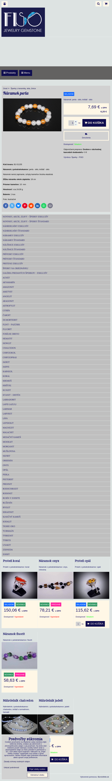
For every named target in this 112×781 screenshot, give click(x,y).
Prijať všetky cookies (37, 769)
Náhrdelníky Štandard (16, 230)
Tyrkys (7, 540)
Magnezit (8, 427)
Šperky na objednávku (15, 268)
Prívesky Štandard (13, 259)
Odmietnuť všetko (37, 775)
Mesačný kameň (12, 437)
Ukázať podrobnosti (11, 768)
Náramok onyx (49, 561)
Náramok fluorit (14, 634)
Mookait (8, 442)
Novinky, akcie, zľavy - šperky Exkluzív (25, 216)
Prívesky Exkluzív (13, 254)
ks (80, 624)
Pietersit (8, 479)
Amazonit (8, 287)
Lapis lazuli (9, 404)
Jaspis (6, 366)
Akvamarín (9, 282)
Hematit (7, 338)
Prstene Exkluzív (13, 263)
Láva (5, 418)
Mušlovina (9, 451)
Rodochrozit (10, 488)
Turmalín (8, 531)
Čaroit (6, 315)
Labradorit (9, 399)
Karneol (8, 371)
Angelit (7, 296)
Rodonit (7, 493)
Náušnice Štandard (14, 249)
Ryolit (6, 507)
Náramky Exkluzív (13, 235)
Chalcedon (9, 348)
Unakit (7, 545)
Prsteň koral (11, 561)
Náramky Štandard (14, 240)
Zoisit (6, 554)
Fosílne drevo (11, 334)
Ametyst (7, 291)
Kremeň (7, 380)
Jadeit (6, 362)
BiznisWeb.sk (103, 777)
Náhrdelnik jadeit (51, 700)
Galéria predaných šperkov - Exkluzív (25, 273)
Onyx (6, 465)
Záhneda (8, 549)
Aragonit (8, 301)
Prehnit (7, 484)
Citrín (6, 310)
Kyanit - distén (11, 395)
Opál (5, 470)
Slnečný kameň (12, 516)
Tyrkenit (8, 535)
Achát (6, 277)
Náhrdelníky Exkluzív (15, 226)
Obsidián (8, 460)
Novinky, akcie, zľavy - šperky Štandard (26, 221)
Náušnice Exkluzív (13, 244)
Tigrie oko (9, 526)
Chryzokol (9, 352)
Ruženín (7, 502)
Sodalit (7, 521)
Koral (6, 376)
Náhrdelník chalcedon (18, 700)
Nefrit (6, 456)
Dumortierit (10, 320)
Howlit (7, 343)
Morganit (8, 446)
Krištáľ (7, 385)
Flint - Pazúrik (11, 324)
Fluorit (7, 329)
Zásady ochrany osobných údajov (17, 762)
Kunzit (7, 390)
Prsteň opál (83, 561)
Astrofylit (9, 305)
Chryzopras (10, 357)
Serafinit (8, 512)
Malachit (8, 432)
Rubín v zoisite (11, 498)
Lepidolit (8, 423)
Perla (6, 474)
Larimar (7, 409)
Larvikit (7, 413)
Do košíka (94, 122)
